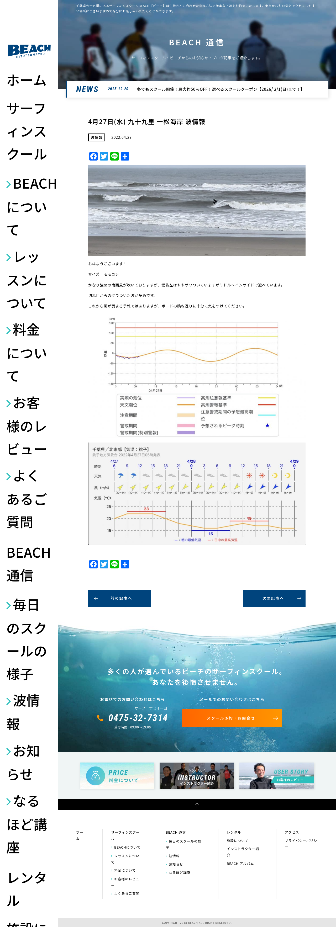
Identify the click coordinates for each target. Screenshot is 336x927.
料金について (26, 352)
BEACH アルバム (240, 863)
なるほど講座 (26, 823)
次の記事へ (273, 598)
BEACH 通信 (28, 563)
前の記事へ (122, 598)
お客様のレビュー (26, 425)
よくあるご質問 (26, 498)
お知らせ (23, 762)
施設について (237, 840)
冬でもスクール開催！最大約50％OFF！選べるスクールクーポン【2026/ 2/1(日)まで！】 (220, 89)
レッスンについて (26, 279)
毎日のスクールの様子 (26, 638)
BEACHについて (29, 206)
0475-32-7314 (138, 717)
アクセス (292, 832)
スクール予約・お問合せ (231, 718)
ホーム (26, 79)
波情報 (23, 711)
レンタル (26, 888)
